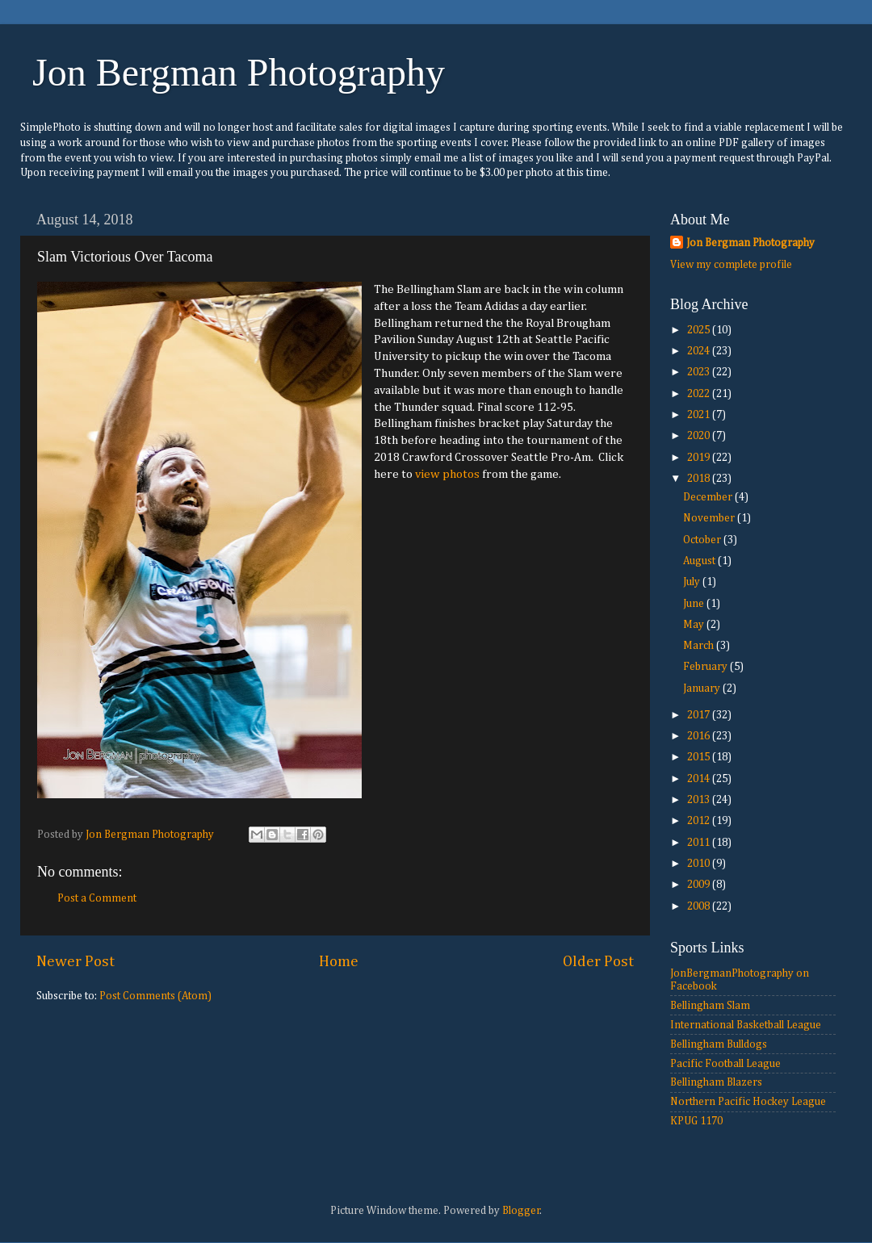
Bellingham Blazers (716, 1082)
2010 (699, 863)
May (694, 624)
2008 (699, 906)
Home (338, 961)
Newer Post (75, 961)
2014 (699, 779)
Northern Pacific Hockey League (748, 1101)
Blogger (521, 1210)
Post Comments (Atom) (155, 996)
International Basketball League (745, 1025)
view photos (447, 474)
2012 (699, 821)
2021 (699, 415)
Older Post (598, 961)
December (709, 497)
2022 (699, 394)
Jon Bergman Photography (238, 72)
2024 (699, 351)
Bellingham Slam (710, 1005)
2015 (699, 757)
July (692, 582)
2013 (699, 800)
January (703, 688)
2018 (699, 478)
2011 (699, 842)
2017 (699, 715)
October (703, 540)
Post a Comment (96, 898)
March (699, 645)
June (694, 603)
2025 (699, 330)
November (710, 518)
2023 (699, 372)
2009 (699, 884)
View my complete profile (731, 264)
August (700, 561)
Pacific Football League (725, 1063)
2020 (699, 436)
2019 (699, 457)
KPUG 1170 (696, 1121)
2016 (699, 736)
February (706, 666)
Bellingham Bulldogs (718, 1044)
